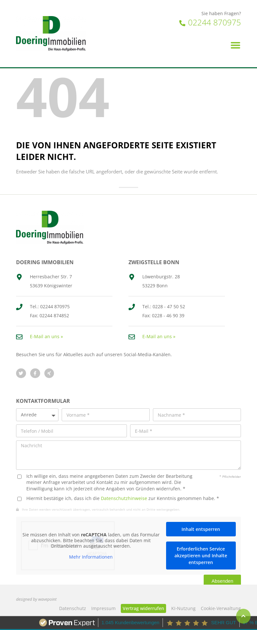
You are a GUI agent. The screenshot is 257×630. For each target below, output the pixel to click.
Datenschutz (72, 608)
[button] (235, 45)
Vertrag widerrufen (143, 608)
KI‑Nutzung (183, 608)
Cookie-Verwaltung (221, 608)
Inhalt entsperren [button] (201, 529)
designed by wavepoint (36, 599)
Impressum (103, 608)
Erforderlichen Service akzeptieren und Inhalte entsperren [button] (200, 555)
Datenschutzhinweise (124, 498)
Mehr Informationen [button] (91, 557)
